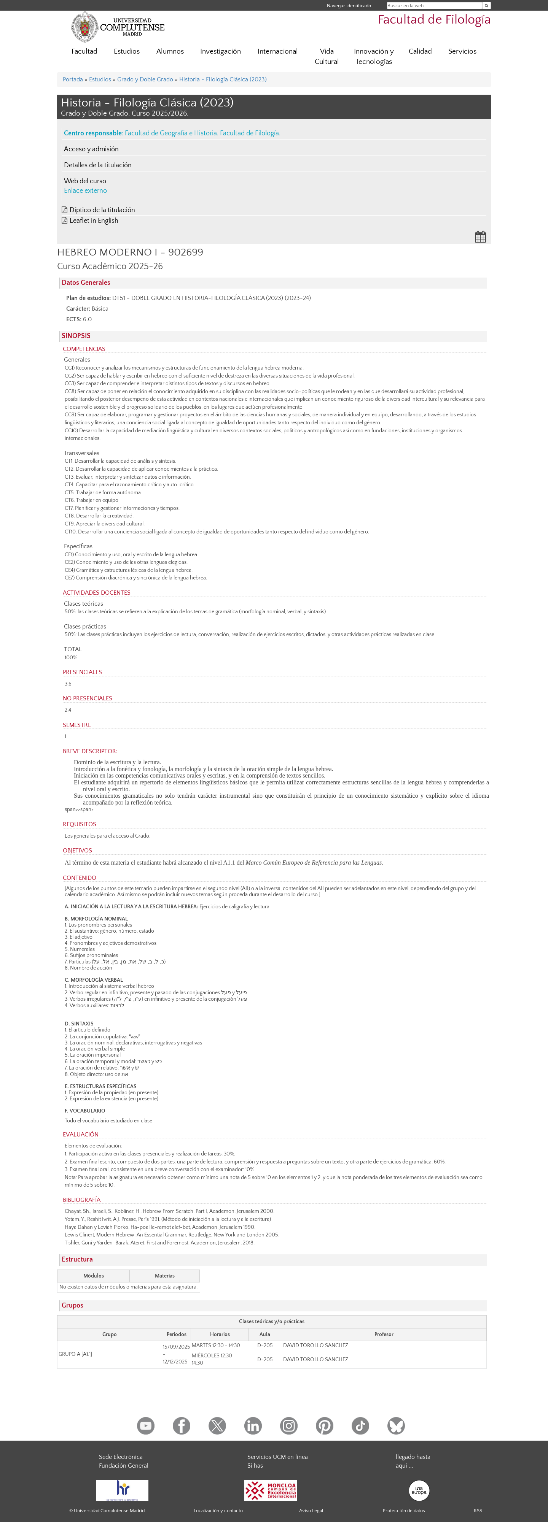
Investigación (220, 52)
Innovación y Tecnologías (374, 57)
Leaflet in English (94, 221)
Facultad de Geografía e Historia (171, 133)
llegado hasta (413, 1457)
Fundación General (123, 1465)
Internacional (278, 52)
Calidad (420, 52)
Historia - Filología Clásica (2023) (223, 79)
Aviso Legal (311, 1510)
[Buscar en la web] (486, 5)
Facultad (84, 52)
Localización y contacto (218, 1510)
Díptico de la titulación (102, 210)
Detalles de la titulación (98, 165)
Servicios (462, 52)
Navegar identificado (349, 5)
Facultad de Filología (434, 20)
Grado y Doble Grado (145, 79)
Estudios (127, 52)
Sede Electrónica (121, 1457)
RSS (478, 1510)
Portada (73, 79)
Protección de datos (404, 1510)
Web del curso (85, 181)
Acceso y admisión (91, 149)
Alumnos (170, 52)
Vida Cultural (327, 57)
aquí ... (404, 1465)
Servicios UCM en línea (277, 1457)
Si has (255, 1465)
